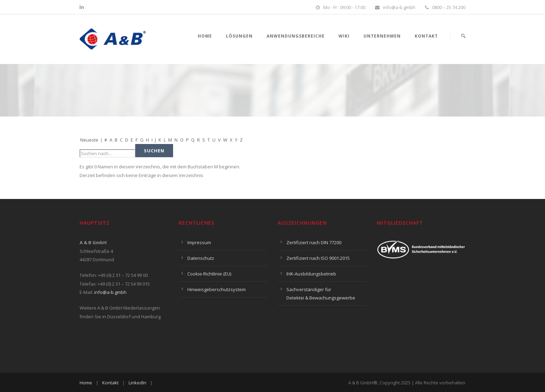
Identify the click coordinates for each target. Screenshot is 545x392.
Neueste (89, 140)
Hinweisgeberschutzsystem (216, 289)
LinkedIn (137, 382)
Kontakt (426, 36)
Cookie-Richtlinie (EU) (209, 274)
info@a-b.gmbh (110, 292)
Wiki (344, 36)
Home (205, 36)
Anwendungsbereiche (296, 36)
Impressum (199, 242)
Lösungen (239, 36)
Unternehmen (382, 36)
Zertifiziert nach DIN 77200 (313, 242)
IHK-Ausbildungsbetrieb (311, 274)
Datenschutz (200, 258)
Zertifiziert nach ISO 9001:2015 (318, 258)
